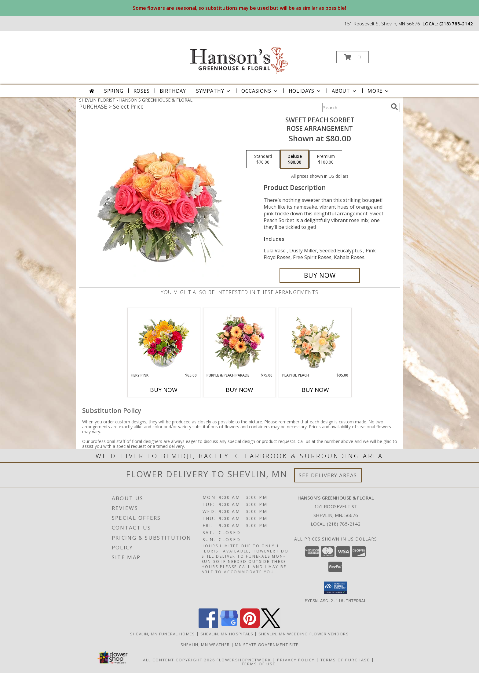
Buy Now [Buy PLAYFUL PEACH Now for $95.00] (315, 390)
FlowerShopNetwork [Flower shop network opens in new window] (244, 659)
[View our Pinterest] (250, 626)
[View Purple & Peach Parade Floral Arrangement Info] (239, 340)
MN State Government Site (266, 644)
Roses (141, 90)
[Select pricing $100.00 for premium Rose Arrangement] (326, 159)
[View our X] (270, 626)
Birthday (173, 90)
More (378, 90)
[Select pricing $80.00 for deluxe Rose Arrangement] (294, 159)
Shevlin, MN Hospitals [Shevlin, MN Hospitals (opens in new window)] (226, 633)
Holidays (305, 90)
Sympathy (213, 90)
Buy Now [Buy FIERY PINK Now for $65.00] (163, 390)
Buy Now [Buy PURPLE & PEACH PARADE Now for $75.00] (239, 390)
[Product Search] (355, 107)
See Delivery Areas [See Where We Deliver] (328, 475)
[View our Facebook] (208, 626)
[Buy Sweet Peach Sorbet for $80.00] (320, 275)
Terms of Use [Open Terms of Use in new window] (259, 663)
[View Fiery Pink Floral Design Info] (163, 340)
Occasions (259, 90)
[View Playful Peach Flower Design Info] (315, 340)
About (344, 90)
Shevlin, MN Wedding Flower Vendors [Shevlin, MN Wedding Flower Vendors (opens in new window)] (303, 633)
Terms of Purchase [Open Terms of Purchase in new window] (345, 659)
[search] (394, 106)
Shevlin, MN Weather (205, 644)
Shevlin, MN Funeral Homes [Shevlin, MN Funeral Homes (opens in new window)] (162, 633)
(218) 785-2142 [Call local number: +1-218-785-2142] (456, 23)
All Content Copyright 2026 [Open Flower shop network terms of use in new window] (179, 659)
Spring (113, 90)
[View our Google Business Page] (229, 626)
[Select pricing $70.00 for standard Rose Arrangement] (263, 159)
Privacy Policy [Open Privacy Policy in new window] (296, 659)
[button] (352, 57)
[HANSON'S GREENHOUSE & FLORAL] (239, 55)
